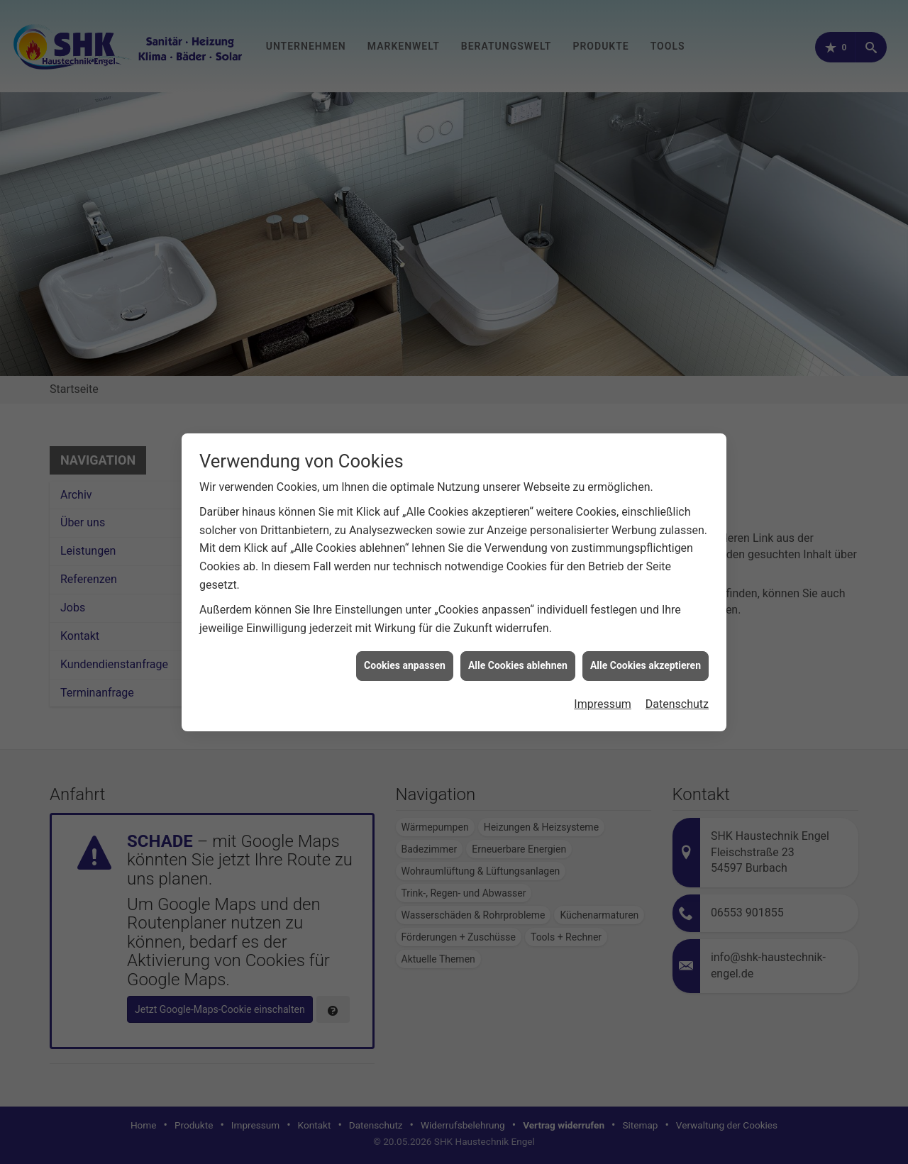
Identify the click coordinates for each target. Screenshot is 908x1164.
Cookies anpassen (404, 647)
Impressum (602, 686)
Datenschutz (677, 686)
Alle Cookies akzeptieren (645, 647)
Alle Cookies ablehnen (518, 647)
